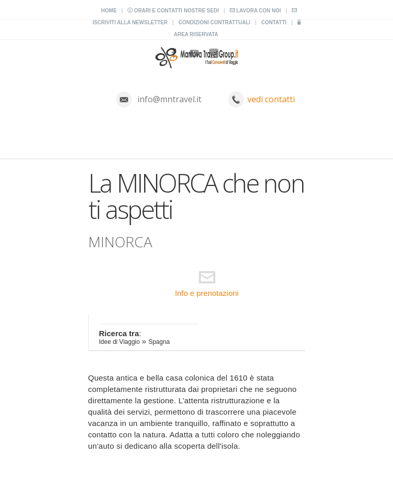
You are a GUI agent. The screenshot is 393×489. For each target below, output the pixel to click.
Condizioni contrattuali (214, 22)
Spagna (158, 341)
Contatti (274, 22)
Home (109, 10)
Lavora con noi (255, 10)
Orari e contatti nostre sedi (173, 10)
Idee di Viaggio (119, 341)
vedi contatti (271, 99)
